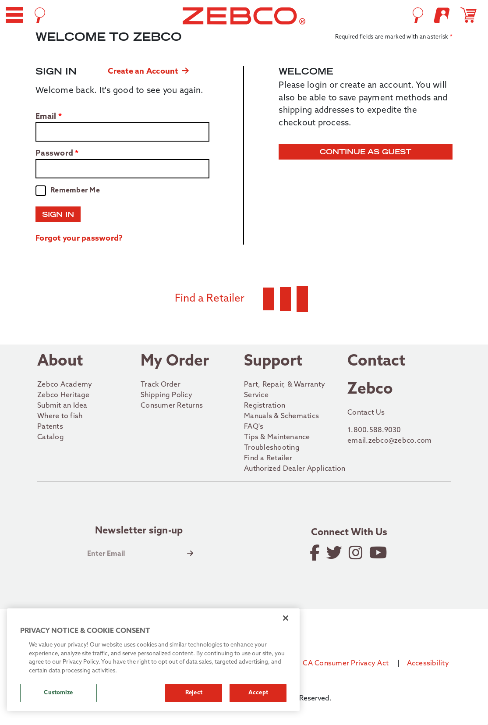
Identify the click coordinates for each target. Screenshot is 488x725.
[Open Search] (40, 15)
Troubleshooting (272, 447)
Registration (264, 405)
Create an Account (148, 72)
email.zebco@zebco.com (389, 440)
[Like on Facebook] (315, 553)
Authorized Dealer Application (294, 469)
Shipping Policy (166, 395)
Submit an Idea (62, 405)
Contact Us (366, 412)
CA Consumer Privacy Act (346, 663)
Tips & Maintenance (277, 437)
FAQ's (253, 426)
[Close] (285, 618)
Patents (50, 426)
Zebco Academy (64, 384)
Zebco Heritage (63, 395)
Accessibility (428, 663)
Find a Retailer (268, 458)
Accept (258, 693)
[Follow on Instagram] (356, 553)
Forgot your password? (79, 239)
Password (54, 153)
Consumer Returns (172, 405)
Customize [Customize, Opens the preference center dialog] (58, 693)
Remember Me (75, 190)
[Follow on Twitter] (334, 553)
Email (45, 117)
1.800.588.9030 (374, 430)
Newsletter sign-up (139, 531)
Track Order (160, 384)
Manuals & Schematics (281, 416)
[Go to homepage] (243, 16)
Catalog (50, 437)
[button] (14, 15)
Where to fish (59, 416)
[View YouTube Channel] (379, 553)
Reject (193, 693)
